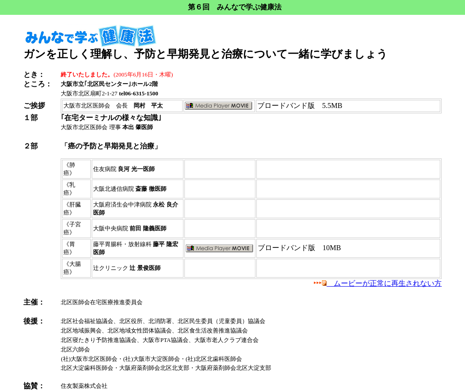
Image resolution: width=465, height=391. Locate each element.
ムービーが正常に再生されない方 (378, 283)
